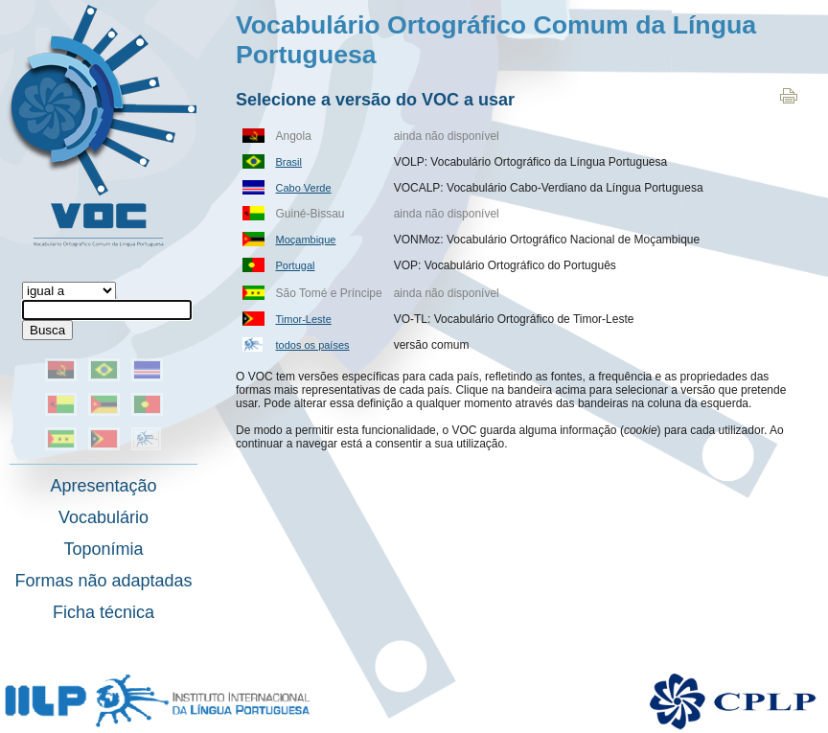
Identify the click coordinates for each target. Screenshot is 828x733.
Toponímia (103, 549)
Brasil (289, 162)
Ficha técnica (103, 612)
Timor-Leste (304, 319)
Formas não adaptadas (103, 580)
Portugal (295, 265)
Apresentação (103, 485)
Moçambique (306, 239)
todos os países (313, 345)
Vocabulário (103, 517)
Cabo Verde (304, 188)
